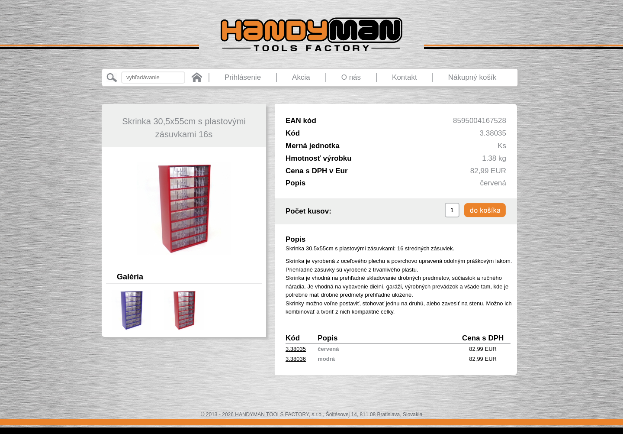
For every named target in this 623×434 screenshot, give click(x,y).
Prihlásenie (243, 77)
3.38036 (296, 359)
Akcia (301, 77)
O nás (351, 77)
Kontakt (404, 77)
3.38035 (296, 349)
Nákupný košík (472, 77)
